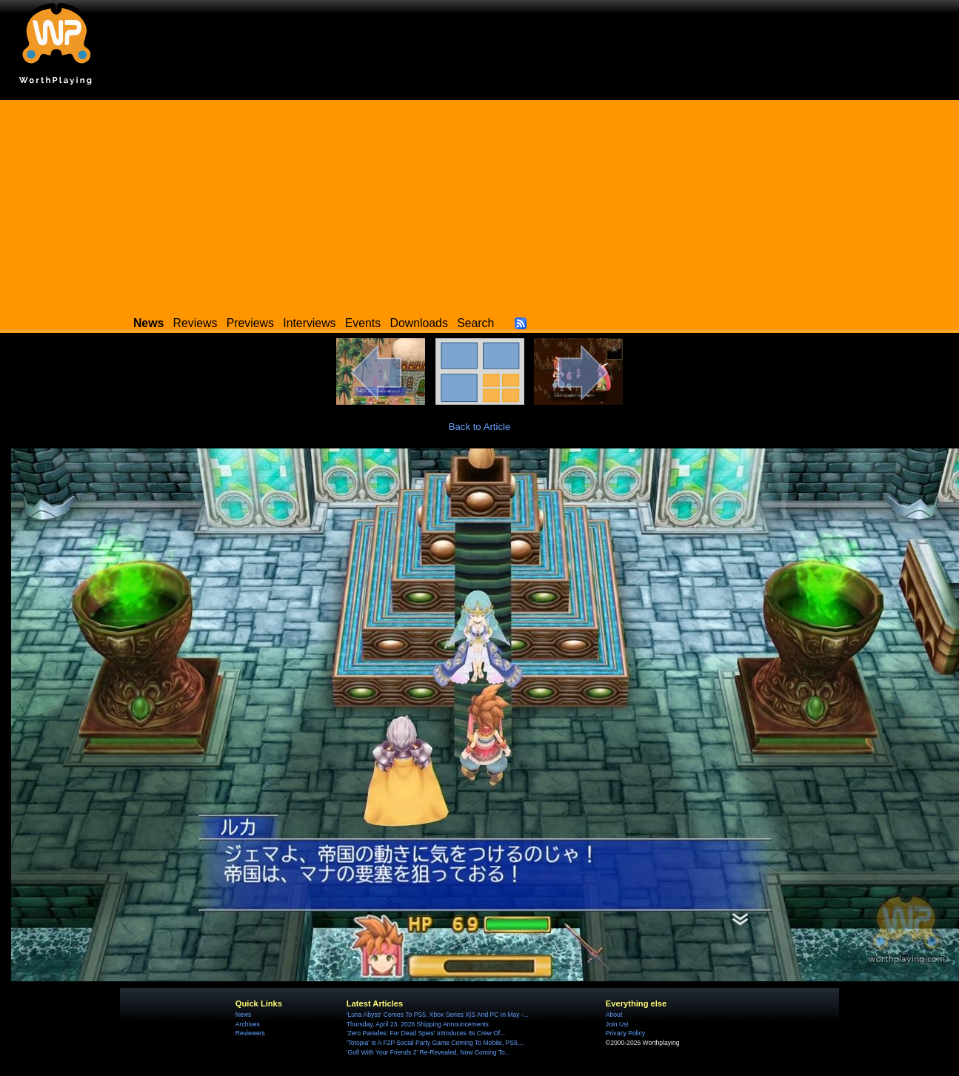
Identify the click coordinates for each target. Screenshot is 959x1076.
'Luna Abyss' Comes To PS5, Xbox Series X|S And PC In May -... (438, 1014)
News (243, 1014)
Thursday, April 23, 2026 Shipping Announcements (418, 1024)
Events (363, 323)
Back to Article (480, 426)
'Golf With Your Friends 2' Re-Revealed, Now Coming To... (428, 1052)
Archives (247, 1024)
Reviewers (250, 1033)
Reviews (195, 323)
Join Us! (617, 1024)
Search (475, 323)
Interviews (309, 323)
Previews (250, 323)
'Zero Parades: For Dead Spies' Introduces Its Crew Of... (426, 1033)
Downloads (419, 323)
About (614, 1014)
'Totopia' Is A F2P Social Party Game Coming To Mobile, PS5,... (435, 1042)
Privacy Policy (625, 1033)
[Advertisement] (480, 203)
